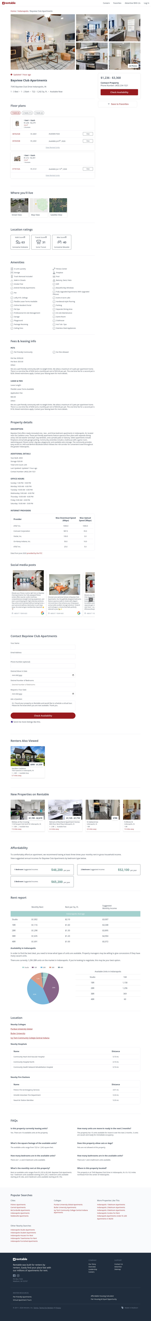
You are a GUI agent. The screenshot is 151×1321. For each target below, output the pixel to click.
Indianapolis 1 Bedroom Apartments (111, 1204)
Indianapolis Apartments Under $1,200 (112, 1216)
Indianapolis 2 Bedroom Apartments (111, 1207)
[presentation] (91, 600)
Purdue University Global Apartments (68, 1204)
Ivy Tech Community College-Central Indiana (30, 1038)
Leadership (92, 1269)
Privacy (58, 1308)
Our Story (92, 1264)
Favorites (117, 3)
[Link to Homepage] (9, 3)
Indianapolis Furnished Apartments (24, 1241)
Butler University (18, 1033)
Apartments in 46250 (105, 1219)
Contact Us (118, 1264)
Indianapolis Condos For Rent (108, 1213)
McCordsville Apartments (20, 1210)
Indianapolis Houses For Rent (22, 1235)
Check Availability (43, 715)
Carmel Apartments (18, 1207)
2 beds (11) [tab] (27, 113)
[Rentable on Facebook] (15, 1276)
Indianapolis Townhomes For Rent (24, 1238)
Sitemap (117, 1269)
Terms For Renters (46, 1308)
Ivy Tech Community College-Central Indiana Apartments (71, 1211)
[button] (43, 42)
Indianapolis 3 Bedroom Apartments (111, 1210)
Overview (92, 1267)
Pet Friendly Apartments (22, 1297)
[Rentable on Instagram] (18, 1276)
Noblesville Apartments (20, 1216)
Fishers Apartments (18, 1204)
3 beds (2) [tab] (39, 113)
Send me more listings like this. (27, 722)
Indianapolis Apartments (20, 1213)
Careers (106, 3)
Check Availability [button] (119, 92)
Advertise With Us (132, 3)
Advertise (118, 1267)
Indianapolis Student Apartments (23, 1233)
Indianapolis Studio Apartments (23, 1230)
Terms (36, 1308)
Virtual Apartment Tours (22, 1300)
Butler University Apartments (65, 1207)
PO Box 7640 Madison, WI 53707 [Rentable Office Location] (20, 1280)
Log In (146, 3)
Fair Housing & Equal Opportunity (104, 1299)
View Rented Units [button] (53, 147)
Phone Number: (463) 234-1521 (114, 85)
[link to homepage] (49, 1259)
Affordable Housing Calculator (102, 1296)
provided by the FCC (34, 553)
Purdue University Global (21, 1029)
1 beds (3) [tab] (15, 113)
